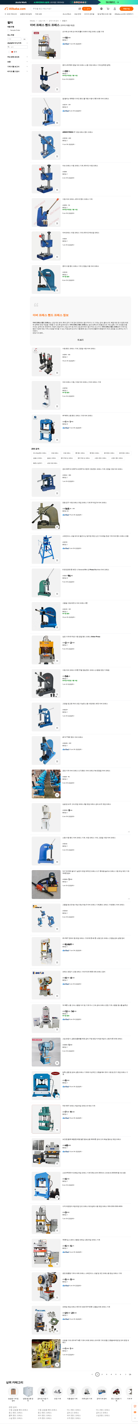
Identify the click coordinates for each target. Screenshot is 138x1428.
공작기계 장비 (54, 21)
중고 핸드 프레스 (16, 1413)
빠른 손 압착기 (37, 463)
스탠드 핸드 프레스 (100, 458)
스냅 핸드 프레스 (103, 1415)
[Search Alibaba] (54, 8)
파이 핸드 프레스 (45, 1415)
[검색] (87, 9)
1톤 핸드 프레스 (80, 453)
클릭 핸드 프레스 (16, 1415)
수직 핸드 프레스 (45, 1418)
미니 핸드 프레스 (74, 1410)
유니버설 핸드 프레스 (39, 453)
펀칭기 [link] (64, 21)
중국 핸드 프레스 (109, 453)
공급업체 (79, 44)
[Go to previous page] (92, 1374)
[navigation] (17, 698)
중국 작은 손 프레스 (67, 458)
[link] (135, 1406)
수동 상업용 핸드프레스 (18, 1410)
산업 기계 (42, 21)
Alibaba (32, 21)
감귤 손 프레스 (37, 458)
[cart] (108, 9)
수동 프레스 (54, 453)
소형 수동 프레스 (52, 463)
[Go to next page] (125, 1374)
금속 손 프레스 (73, 1413)
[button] (79, 8)
